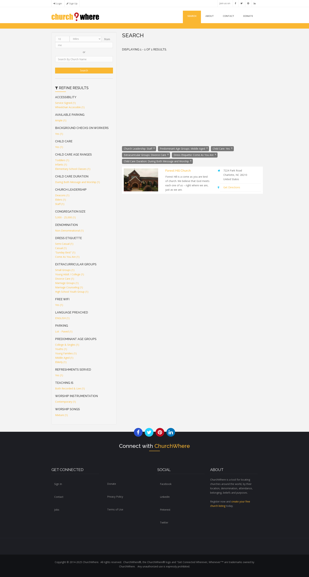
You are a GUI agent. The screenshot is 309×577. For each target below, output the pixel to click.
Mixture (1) (61, 415)
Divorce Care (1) (64, 278)
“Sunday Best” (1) (65, 252)
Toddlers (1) (62, 160)
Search (191, 16)
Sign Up (73, 3)
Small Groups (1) (64, 270)
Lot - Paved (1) (63, 331)
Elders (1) (60, 199)
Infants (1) (61, 164)
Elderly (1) (60, 362)
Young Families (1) (66, 353)
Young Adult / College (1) (69, 274)
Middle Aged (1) (64, 357)
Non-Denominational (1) (69, 230)
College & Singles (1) (67, 344)
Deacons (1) (62, 195)
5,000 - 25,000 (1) (65, 217)
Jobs (56, 509)
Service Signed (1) (65, 103)
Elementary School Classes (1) (72, 169)
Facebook (165, 484)
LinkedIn (165, 496)
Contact (228, 16)
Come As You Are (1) (67, 256)
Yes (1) (59, 133)
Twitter (164, 522)
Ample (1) (60, 120)
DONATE (248, 16)
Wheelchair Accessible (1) (70, 107)
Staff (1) (59, 204)
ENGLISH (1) (62, 318)
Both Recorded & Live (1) (70, 388)
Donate (111, 483)
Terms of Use (115, 509)
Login (59, 3)
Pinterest (165, 509)
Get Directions (231, 187)
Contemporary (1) (65, 401)
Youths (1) (61, 349)
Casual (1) (61, 248)
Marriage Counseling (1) (69, 287)
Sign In (58, 484)
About (209, 16)
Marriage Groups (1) (67, 283)
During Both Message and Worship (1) (77, 182)
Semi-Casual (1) (64, 243)
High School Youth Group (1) (71, 291)
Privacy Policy (115, 496)
